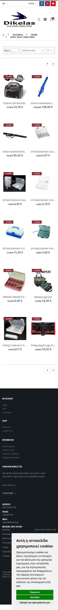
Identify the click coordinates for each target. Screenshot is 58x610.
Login (4, 404)
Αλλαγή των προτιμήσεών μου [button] (35, 602)
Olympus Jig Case (43, 296)
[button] (39, 19)
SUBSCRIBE (9, 493)
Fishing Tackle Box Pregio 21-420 (20, 345)
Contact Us (7, 430)
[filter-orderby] (32, 50)
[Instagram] (47, 3)
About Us (6, 427)
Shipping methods (10, 457)
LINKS (31, 3)
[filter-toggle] (15, 50)
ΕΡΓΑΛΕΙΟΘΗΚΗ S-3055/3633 (19, 248)
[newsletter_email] (29, 485)
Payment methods (10, 453)
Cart (4, 408)
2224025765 (7, 514)
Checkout (6, 412)
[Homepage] (3, 35)
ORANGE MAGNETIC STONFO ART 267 (23, 296)
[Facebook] (41, 3)
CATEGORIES (18, 35)
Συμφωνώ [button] (35, 592)
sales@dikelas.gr (10, 522)
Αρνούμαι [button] (35, 597)
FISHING (34, 35)
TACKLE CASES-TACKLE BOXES (22, 37)
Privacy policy (8, 446)
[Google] (53, 3)
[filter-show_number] (49, 50)
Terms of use (8, 450)
